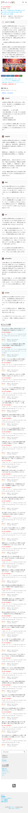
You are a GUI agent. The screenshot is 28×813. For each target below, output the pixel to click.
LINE (20, 75)
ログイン (4, 759)
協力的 (18, 592)
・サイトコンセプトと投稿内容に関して (11, 80)
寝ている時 (19, 504)
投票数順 (7, 90)
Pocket (16, 75)
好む (8, 14)
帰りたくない (22, 408)
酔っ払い (23, 563)
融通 (25, 577)
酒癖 (20, 563)
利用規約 (3, 796)
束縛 (18, 550)
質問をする (5, 770)
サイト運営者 (4, 800)
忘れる (18, 688)
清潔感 (11, 14)
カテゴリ (4, 773)
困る (18, 464)
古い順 (15, 90)
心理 (20, 632)
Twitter (8, 75)
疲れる (23, 577)
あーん (19, 646)
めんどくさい (19, 577)
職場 (24, 477)
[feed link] (14, 785)
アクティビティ (6, 771)
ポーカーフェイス (20, 435)
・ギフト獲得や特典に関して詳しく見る (11, 79)
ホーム (2, 795)
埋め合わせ (19, 491)
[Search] (23, 2)
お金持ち (5, 14)
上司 (22, 477)
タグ (3, 775)
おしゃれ (18, 381)
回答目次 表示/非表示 (7, 93)
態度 (19, 742)
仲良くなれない (20, 519)
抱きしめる (23, 504)
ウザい (18, 408)
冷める (18, 563)
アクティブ (3, 90)
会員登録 (4, 760)
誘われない (21, 715)
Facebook (3, 75)
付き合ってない (22, 366)
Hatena (12, 75)
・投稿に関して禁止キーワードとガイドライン (12, 82)
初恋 (18, 619)
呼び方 (20, 661)
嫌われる (24, 519)
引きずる (20, 619)
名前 (18, 661)
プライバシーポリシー (6, 798)
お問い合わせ (4, 801)
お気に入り (19, 477)
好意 (18, 715)
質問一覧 (4, 768)
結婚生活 (4, 352)
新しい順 (11, 90)
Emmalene (12, 808)
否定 (18, 632)
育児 (21, 592)
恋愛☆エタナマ (12, 807)
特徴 (21, 632)
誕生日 (21, 688)
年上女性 (23, 335)
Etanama (17, 808)
